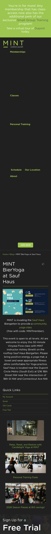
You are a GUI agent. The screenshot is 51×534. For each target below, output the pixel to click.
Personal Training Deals (25, 477)
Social (5, 401)
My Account (8, 397)
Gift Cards (7, 406)
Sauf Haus (38, 320)
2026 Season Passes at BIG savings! (25, 507)
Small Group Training (32, 20)
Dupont (40, 28)
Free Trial (7, 410)
